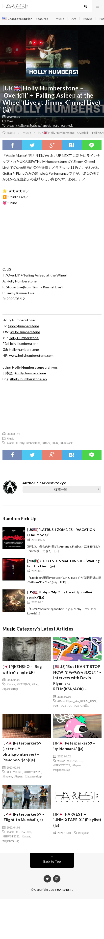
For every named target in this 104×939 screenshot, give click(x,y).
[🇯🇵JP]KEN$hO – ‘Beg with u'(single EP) (22, 669)
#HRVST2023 (32, 771)
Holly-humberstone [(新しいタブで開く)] (24, 349)
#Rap (35, 684)
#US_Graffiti (81, 705)
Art (74, 19)
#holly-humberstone (30, 373)
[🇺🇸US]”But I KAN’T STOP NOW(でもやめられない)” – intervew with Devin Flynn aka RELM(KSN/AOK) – (77, 677)
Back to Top (52, 861)
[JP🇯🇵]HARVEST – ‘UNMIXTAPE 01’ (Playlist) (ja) (77, 820)
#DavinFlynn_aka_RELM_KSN (76, 700)
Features (42, 19)
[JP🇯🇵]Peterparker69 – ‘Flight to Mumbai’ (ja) (23, 817)
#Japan (11, 684)
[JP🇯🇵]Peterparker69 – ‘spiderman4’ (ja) (74, 746)
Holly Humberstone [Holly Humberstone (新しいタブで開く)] (23, 343)
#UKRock (67, 125)
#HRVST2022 (61, 765)
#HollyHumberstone (28, 125)
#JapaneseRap (33, 776)
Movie (87, 19)
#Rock (46, 125)
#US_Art (66, 705)
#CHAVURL (14, 771)
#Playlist (83, 832)
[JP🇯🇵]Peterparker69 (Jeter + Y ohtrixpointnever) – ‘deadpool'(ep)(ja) (21, 751)
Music (60, 19)
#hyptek (7, 776)
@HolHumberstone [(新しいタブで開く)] (25, 332)
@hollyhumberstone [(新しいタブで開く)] (23, 326)
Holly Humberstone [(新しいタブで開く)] (24, 338)
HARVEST (64, 889)
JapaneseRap (10, 688)
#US (55, 705)
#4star (10, 125)
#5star (61, 760)
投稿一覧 (60, 489)
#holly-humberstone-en (28, 379)
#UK (55, 125)
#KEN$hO (23, 684)
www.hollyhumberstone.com (31, 355)
